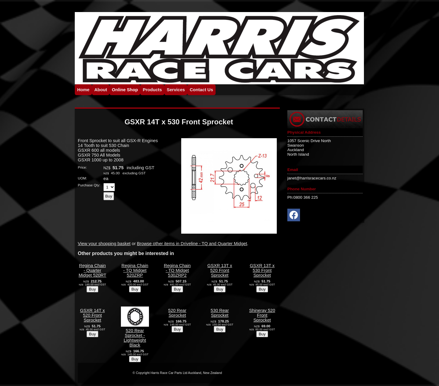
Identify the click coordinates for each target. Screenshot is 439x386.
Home (83, 89)
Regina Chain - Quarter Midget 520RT (92, 270)
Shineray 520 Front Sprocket (262, 315)
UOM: (82, 178)
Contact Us (201, 89)
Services (176, 89)
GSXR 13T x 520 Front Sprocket (219, 270)
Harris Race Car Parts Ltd (168, 373)
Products (152, 89)
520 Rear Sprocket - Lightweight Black (135, 337)
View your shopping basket (104, 243)
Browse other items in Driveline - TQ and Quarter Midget (192, 243)
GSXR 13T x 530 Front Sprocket (262, 270)
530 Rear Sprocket (220, 313)
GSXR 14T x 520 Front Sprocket (92, 315)
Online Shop (125, 89)
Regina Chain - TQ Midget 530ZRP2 (177, 270)
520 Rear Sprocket (177, 313)
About (100, 89)
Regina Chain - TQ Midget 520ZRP (135, 270)
